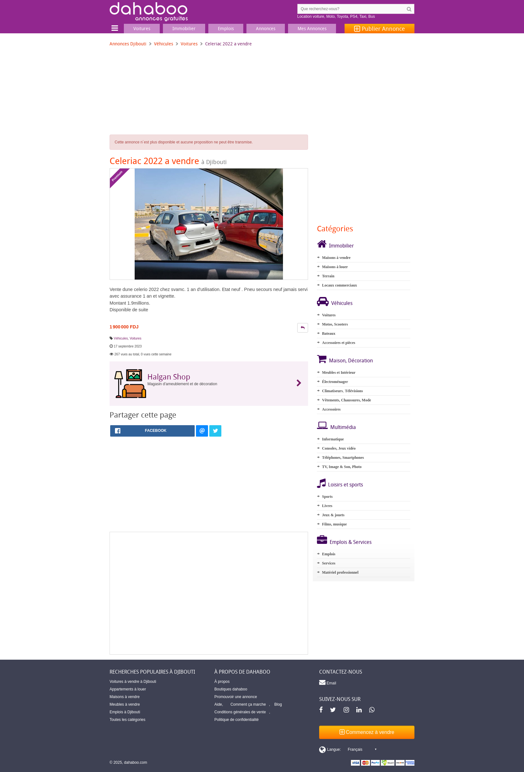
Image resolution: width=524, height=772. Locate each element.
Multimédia (343, 427)
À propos (222, 681)
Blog (278, 704)
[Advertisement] (209, 593)
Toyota (342, 16)
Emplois (328, 554)
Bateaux (328, 333)
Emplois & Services (351, 541)
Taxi (362, 16)
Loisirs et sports (345, 484)
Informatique (333, 439)
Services (328, 563)
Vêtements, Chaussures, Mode (346, 400)
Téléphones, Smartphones (343, 457)
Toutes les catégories (127, 719)
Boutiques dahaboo (230, 689)
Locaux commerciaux (339, 285)
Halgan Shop (168, 377)
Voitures (189, 44)
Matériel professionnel (340, 572)
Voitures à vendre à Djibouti (133, 681)
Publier (379, 28)
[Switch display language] (348, 749)
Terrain (328, 276)
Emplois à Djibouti (125, 712)
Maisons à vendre (336, 257)
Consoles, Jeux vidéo (339, 448)
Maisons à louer (335, 267)
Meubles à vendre (125, 704)
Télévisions (354, 391)
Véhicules (163, 44)
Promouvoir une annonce (235, 697)
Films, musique (334, 524)
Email (327, 682)
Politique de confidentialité (236, 719)
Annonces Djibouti (128, 44)
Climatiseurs (332, 391)
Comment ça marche (248, 704)
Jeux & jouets (333, 515)
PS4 (354, 16)
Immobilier (341, 245)
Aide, (218, 704)
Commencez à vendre (366, 732)
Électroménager (335, 381)
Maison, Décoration (351, 360)
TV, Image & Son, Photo (341, 467)
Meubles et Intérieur (338, 372)
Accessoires (331, 409)
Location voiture (310, 16)
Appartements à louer (128, 689)
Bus (371, 16)
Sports (327, 496)
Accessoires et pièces (338, 342)
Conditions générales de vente (240, 712)
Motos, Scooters (335, 324)
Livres (327, 506)
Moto (330, 16)
